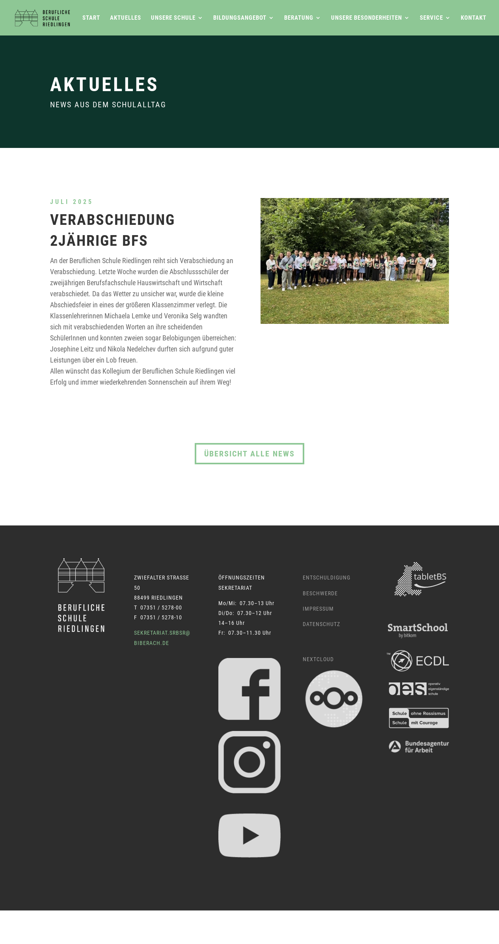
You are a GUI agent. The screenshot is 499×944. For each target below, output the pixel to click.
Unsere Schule (173, 18)
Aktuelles (125, 18)
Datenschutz (321, 624)
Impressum (318, 609)
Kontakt (473, 18)
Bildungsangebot (239, 18)
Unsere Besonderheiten (366, 18)
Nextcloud (318, 659)
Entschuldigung (326, 577)
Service (431, 18)
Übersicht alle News (249, 453)
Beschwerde (320, 593)
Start (91, 18)
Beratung (298, 18)
